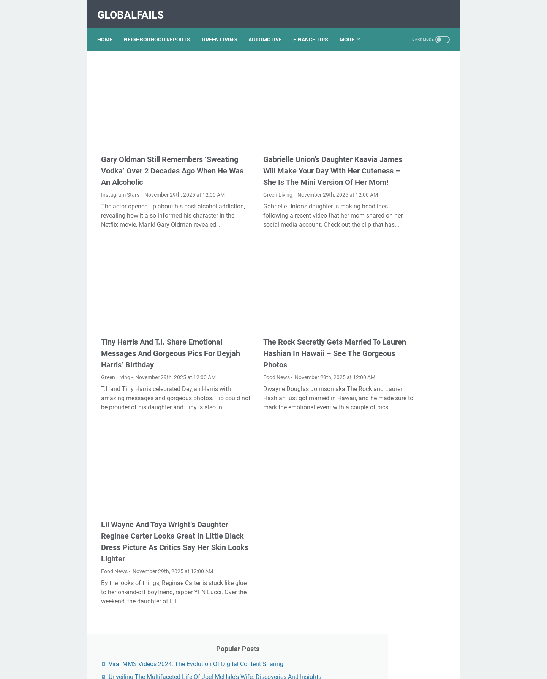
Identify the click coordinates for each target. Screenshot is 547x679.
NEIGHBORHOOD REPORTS (161, 30)
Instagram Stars (120, 177)
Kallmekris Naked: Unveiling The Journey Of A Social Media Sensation (402, 232)
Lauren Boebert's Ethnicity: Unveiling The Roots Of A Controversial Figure (400, 520)
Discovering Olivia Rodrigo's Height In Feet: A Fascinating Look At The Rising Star (403, 467)
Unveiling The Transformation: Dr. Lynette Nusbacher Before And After (402, 201)
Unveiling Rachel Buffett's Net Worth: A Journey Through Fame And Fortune (404, 335)
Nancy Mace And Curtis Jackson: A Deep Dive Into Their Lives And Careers (400, 263)
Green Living (236, 177)
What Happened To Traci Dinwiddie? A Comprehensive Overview (404, 148)
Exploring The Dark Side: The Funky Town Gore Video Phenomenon (404, 366)
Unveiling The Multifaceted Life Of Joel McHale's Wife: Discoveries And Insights (401, 116)
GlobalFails (134, 9)
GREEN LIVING (223, 30)
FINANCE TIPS (314, 30)
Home (108, 30)
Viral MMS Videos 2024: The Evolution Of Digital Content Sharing (403, 85)
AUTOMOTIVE (269, 30)
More (350, 30)
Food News (234, 353)
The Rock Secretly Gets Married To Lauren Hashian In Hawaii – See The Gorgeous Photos (275, 329)
